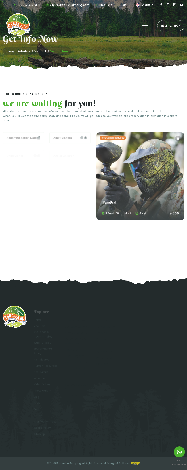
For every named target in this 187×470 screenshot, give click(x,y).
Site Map (39, 434)
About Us (39, 327)
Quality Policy (42, 343)
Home (9, 51)
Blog (36, 397)
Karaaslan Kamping (68, 463)
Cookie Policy (42, 428)
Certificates (41, 360)
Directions (105, 5)
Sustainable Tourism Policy (43, 335)
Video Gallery (42, 385)
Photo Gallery (42, 391)
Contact (39, 416)
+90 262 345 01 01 (28, 5)
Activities (23, 51)
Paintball (40, 51)
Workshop (40, 379)
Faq (124, 5)
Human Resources (45, 366)
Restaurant (41, 372)
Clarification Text (45, 422)
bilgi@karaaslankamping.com (69, 5)
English (146, 5)
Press (37, 403)
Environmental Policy (43, 351)
